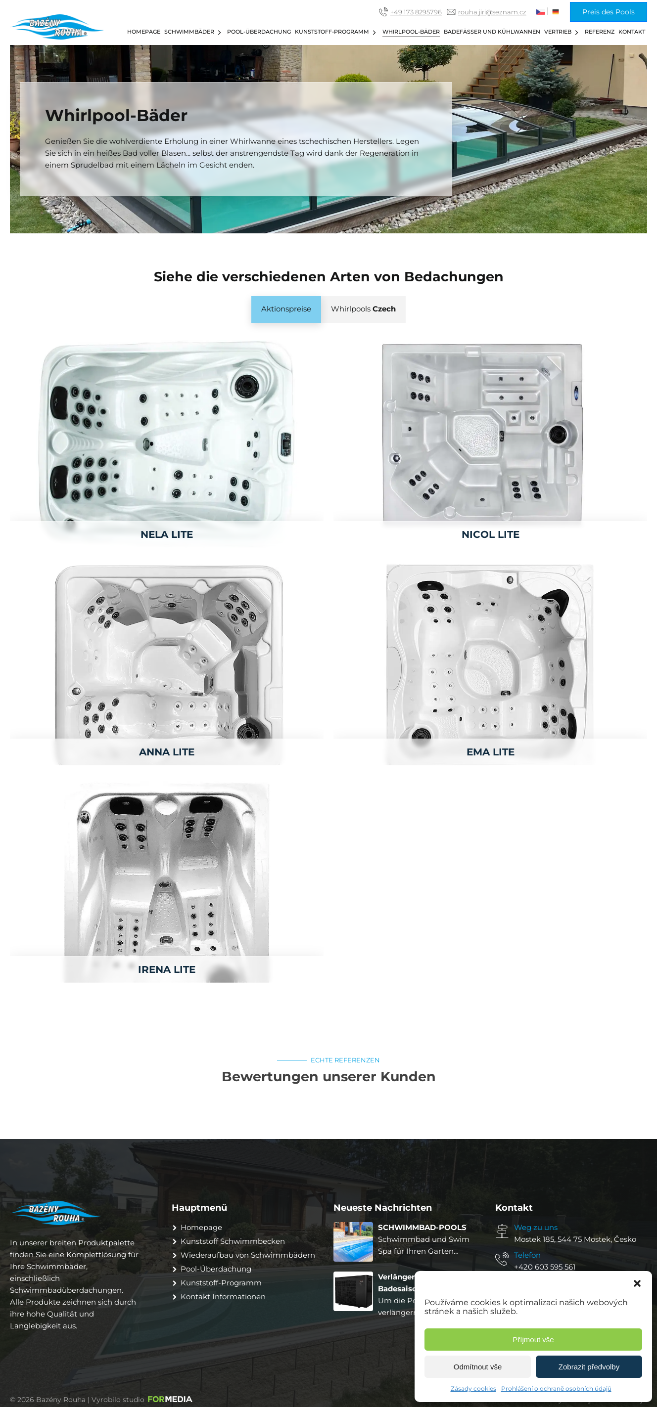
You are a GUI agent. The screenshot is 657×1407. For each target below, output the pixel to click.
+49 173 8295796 (416, 12)
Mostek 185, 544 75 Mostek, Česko (575, 1239)
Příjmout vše (533, 1339)
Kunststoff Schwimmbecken (233, 1241)
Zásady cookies (473, 1388)
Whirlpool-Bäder (411, 31)
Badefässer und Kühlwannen (492, 31)
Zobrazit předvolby (589, 1367)
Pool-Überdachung (259, 31)
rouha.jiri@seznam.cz (492, 12)
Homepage (143, 31)
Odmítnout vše (478, 1367)
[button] (637, 1283)
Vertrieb (562, 32)
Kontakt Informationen (223, 1296)
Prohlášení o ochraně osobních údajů (556, 1388)
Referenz (599, 31)
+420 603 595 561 (544, 1267)
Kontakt (631, 31)
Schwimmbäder (194, 32)
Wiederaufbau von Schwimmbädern (248, 1255)
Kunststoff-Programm (336, 32)
